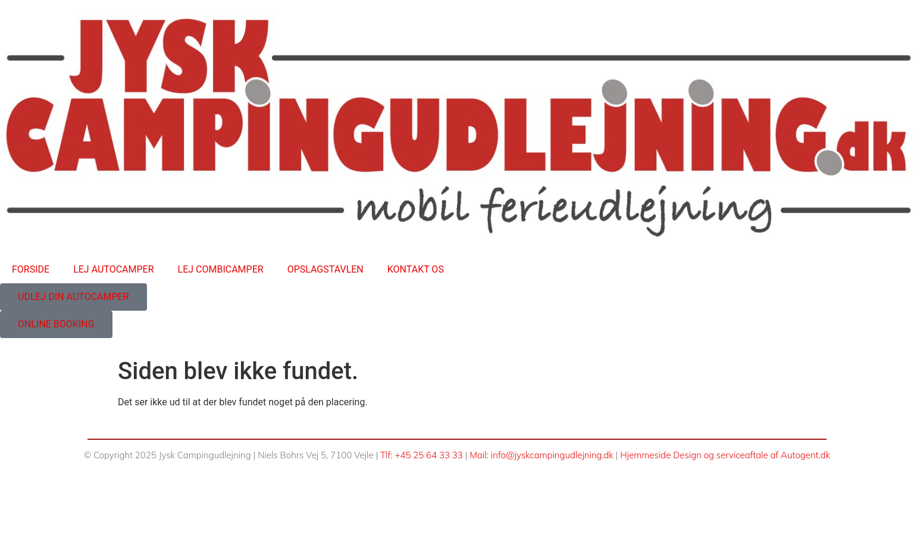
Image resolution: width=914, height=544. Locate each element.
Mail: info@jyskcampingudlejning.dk (541, 455)
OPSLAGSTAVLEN (325, 269)
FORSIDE (30, 269)
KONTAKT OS (415, 269)
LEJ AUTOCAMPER (113, 269)
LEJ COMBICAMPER (221, 269)
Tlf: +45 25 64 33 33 (421, 455)
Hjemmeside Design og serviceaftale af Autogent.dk (725, 455)
